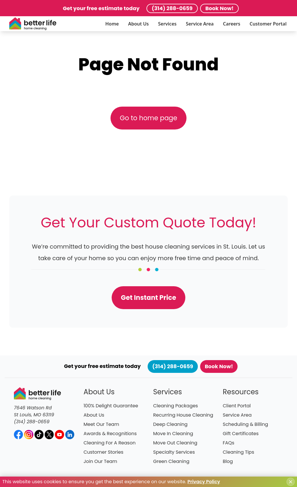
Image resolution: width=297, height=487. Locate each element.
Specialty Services (174, 452)
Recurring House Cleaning (183, 415)
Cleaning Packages (175, 405)
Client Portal (237, 405)
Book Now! (219, 8)
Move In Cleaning (173, 433)
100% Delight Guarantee (111, 405)
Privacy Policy (203, 481)
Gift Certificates (241, 433)
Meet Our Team (101, 424)
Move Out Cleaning (175, 442)
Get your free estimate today (101, 8)
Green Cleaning (171, 461)
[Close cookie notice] (291, 482)
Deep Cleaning (170, 424)
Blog (228, 461)
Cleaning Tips (238, 452)
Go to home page (148, 118)
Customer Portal (268, 24)
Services (167, 24)
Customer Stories (103, 452)
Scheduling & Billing (245, 424)
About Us (138, 24)
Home (112, 24)
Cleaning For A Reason (109, 442)
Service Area (200, 24)
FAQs (228, 442)
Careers (231, 24)
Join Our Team (100, 461)
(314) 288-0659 (172, 8)
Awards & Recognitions (110, 433)
